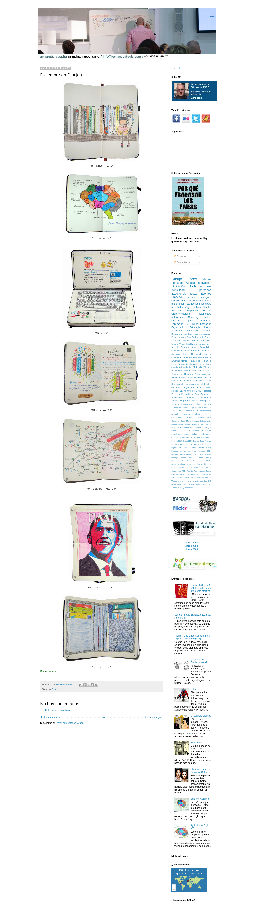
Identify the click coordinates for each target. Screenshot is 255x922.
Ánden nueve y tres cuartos (183, 488)
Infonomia (176, 330)
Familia (207, 361)
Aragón (174, 411)
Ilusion (207, 327)
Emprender (193, 310)
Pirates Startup (204, 458)
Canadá (207, 414)
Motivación (178, 286)
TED (184, 471)
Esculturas (206, 431)
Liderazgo (197, 444)
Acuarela (186, 407)
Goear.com (176, 437)
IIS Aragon (195, 437)
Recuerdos (176, 397)
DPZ (209, 380)
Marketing (187, 367)
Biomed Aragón (178, 377)
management (178, 303)
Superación (193, 330)
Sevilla (196, 467)
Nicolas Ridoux (178, 454)
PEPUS (197, 391)
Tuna (187, 400)
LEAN (182, 444)
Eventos (206, 293)
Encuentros (194, 431)
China (189, 417)
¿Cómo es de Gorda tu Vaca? (199, 661)
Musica (183, 451)
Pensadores (187, 394)
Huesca (194, 387)
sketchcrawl (201, 484)
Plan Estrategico (202, 394)
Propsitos (186, 461)
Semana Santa (184, 467)
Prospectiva (198, 461)
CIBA (189, 377)
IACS (202, 387)
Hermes (185, 437)
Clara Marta (185, 421)
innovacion (204, 282)
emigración (194, 481)
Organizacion (178, 327)
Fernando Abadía (180, 340)
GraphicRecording (181, 313)
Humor (200, 364)
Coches (195, 421)
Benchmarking (205, 411)
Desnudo (194, 424)
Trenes (208, 474)
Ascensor (206, 374)
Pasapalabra (204, 313)
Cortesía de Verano (190, 350)
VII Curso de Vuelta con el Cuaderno (187, 477)
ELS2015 (175, 427)
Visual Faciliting (187, 344)
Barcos (181, 411)
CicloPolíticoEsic (204, 417)
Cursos (185, 354)
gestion (191, 320)
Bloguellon (175, 414)
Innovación (205, 324)
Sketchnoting (177, 400)
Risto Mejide (201, 464)
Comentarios (182, 262)
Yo (197, 344)
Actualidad (178, 290)
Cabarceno (197, 377)
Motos (208, 447)
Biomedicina (205, 347)
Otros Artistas (205, 454)
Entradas (180, 256)
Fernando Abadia (183, 282)
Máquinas (192, 451)
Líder (193, 689)
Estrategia (194, 327)
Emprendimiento (179, 361)
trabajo (197, 307)
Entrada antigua (153, 717)
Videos (174, 481)
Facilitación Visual (194, 384)
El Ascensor (197, 742)
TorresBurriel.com (192, 474)
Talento (190, 471)
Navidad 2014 (204, 451)
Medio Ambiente (198, 447)
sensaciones (205, 344)
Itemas (196, 441)
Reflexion (196, 286)
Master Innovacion (201, 340)
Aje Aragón (196, 407)
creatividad (177, 300)
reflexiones (177, 317)
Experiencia (178, 293)
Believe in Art (192, 411)
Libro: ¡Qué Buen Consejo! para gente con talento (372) (193, 637)
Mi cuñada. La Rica (201, 716)
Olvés (195, 454)
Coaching (193, 317)
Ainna (194, 347)
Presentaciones (178, 337)
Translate (176, 68)
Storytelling (176, 471)
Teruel (181, 474)
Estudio (207, 310)
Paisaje (174, 458)
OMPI (190, 391)
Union (187, 370)
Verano (208, 477)
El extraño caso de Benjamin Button (200, 770)
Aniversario (206, 407)
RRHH (208, 461)
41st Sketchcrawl (199, 404)
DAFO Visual (177, 424)
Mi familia (197, 367)
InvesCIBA (187, 441)
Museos (174, 451)
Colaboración (205, 421)
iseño (180, 484)
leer (208, 286)
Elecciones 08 (178, 431)
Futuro (196, 334)
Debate (187, 424)
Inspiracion (206, 334)
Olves (188, 454)
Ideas (193, 293)
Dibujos (206, 279)
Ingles (195, 324)
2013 (209, 401)
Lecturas (191, 297)
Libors (189, 444)
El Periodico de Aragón (200, 427)
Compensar (185, 380)
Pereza (191, 458)
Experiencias (176, 434)
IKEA (208, 387)
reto (188, 303)
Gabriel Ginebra (204, 434)
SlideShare (206, 467)
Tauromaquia (199, 471)
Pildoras (207, 367)
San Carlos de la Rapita (199, 337)
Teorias (195, 303)
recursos (191, 484)
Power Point (177, 370)
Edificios (207, 357)
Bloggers (175, 334)
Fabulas (193, 434)
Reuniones (190, 464)
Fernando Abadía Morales (184, 364)
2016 (173, 404)
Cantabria (176, 350)
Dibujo (55, 689)
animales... (182, 481)
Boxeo (187, 414)
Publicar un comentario (57, 710)
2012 (199, 370)
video (209, 484)
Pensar (207, 300)
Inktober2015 (176, 441)
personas (205, 290)
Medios (174, 391)
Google (185, 387)
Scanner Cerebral (200, 798)
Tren (203, 474)
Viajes (188, 307)
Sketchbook (205, 397)
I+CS (187, 324)
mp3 (185, 484)
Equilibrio (195, 361)
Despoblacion (205, 424)
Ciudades (175, 421)
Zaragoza (206, 297)
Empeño (176, 297)
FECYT (186, 434)
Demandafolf (177, 384)
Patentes (175, 394)
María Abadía (184, 447)
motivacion (205, 320)
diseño (207, 330)
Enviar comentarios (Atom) (69, 723)
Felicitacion (177, 324)
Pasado (183, 458)
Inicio (104, 717)
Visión (193, 370)
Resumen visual (178, 464)
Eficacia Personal (193, 300)
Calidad (197, 414)
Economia (184, 427)
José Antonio (205, 441)
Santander (191, 397)
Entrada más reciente (52, 717)
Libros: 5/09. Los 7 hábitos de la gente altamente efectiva (201, 588)
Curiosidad (199, 380)
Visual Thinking (198, 400)
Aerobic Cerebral (180, 347)
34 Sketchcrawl (183, 404)
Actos (197, 374)
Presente (175, 461)
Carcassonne (177, 417)
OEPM (182, 391)
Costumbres (186, 334)
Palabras (207, 391)
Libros (192, 279)
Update (174, 344)
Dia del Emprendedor (192, 357)
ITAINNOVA (206, 437)
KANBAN (175, 444)
